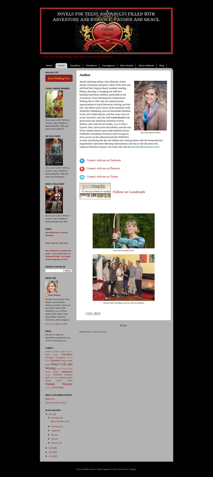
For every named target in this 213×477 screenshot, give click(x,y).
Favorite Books (67, 369)
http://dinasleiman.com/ (146, 147)
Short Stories (54, 378)
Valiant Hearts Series (58, 380)
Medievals (57, 374)
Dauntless (75, 65)
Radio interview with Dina (56, 243)
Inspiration (66, 371)
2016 (50, 448)
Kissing (48, 375)
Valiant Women (58, 384)
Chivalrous (91, 65)
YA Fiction (58, 387)
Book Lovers (51, 355)
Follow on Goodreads (129, 192)
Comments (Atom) (99, 332)
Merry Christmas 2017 (60, 421)
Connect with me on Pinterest (103, 168)
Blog (161, 65)
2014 (50, 456)
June (53, 439)
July (53, 435)
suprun (115, 469)
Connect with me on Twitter (102, 176)
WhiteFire (48, 388)
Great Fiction (52, 372)
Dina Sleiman (54, 295)
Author (61, 65)
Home (123, 325)
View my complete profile (56, 324)
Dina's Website (146, 65)
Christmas (49, 357)
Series (49, 65)
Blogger (132, 469)
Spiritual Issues (65, 377)
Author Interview (66, 351)
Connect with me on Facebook (104, 160)
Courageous (108, 65)
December (55, 418)
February (55, 443)
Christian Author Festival (56, 403)
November (55, 426)
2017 (50, 414)
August (54, 430)
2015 (50, 452)
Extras (59, 369)
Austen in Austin (52, 351)
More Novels (126, 65)
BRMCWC (50, 399)
